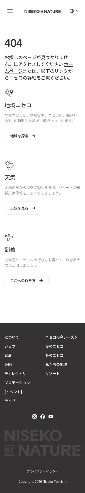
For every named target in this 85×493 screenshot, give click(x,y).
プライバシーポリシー (42, 471)
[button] (9, 10)
